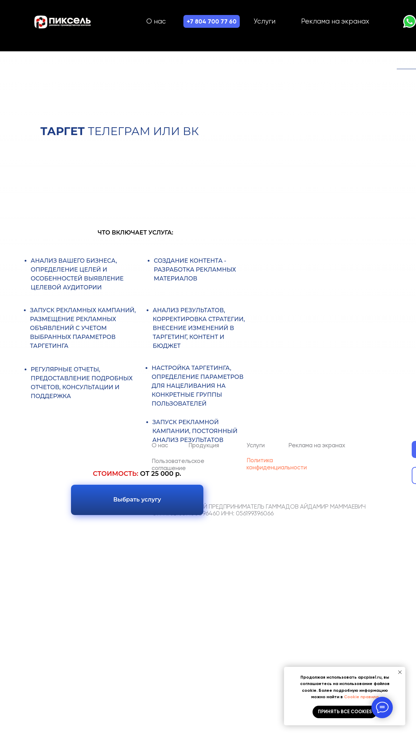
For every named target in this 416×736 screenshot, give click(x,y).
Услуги (264, 21)
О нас (156, 21)
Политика (260, 460)
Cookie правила (361, 696)
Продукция (203, 445)
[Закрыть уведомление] (400, 672)
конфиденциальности (277, 467)
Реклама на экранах (335, 21)
